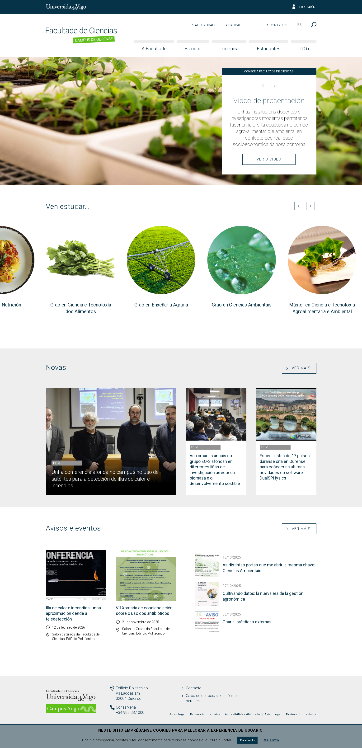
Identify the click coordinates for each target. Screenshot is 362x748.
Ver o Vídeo (269, 159)
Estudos (193, 49)
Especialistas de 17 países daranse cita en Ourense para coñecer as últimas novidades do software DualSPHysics (285, 466)
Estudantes (268, 49)
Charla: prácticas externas (247, 621)
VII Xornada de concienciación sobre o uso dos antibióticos (144, 610)
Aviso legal (177, 714)
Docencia (229, 49)
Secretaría (303, 7)
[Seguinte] (275, 86)
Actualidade (205, 25)
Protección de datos (301, 714)
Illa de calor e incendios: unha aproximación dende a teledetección (73, 613)
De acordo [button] (247, 740)
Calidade (235, 25)
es (299, 25)
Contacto (278, 25)
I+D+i (303, 49)
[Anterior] (263, 86)
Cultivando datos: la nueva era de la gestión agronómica (263, 596)
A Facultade (154, 49)
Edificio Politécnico (132, 688)
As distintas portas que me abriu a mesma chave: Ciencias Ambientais (269, 567)
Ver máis (301, 368)
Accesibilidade (249, 714)
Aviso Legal (273, 714)
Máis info (271, 740)
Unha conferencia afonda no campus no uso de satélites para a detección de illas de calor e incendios (105, 479)
